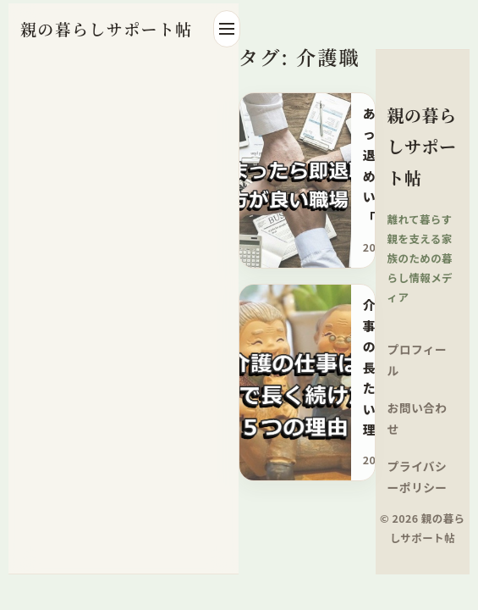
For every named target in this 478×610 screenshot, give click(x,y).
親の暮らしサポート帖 (106, 28)
